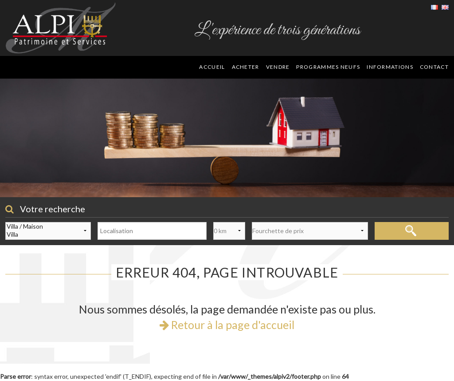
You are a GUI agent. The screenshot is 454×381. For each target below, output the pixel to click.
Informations (390, 67)
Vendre (278, 67)
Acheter (245, 67)
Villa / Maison (48, 226)
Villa (48, 234)
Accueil (212, 67)
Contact (434, 67)
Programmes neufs (328, 67)
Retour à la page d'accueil (227, 324)
